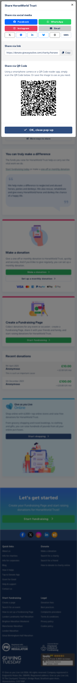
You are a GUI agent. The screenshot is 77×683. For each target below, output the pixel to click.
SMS (66, 35)
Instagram (21, 28)
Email (55, 28)
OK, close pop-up (38, 130)
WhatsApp (54, 22)
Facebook (21, 22)
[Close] (72, 4)
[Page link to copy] (32, 52)
